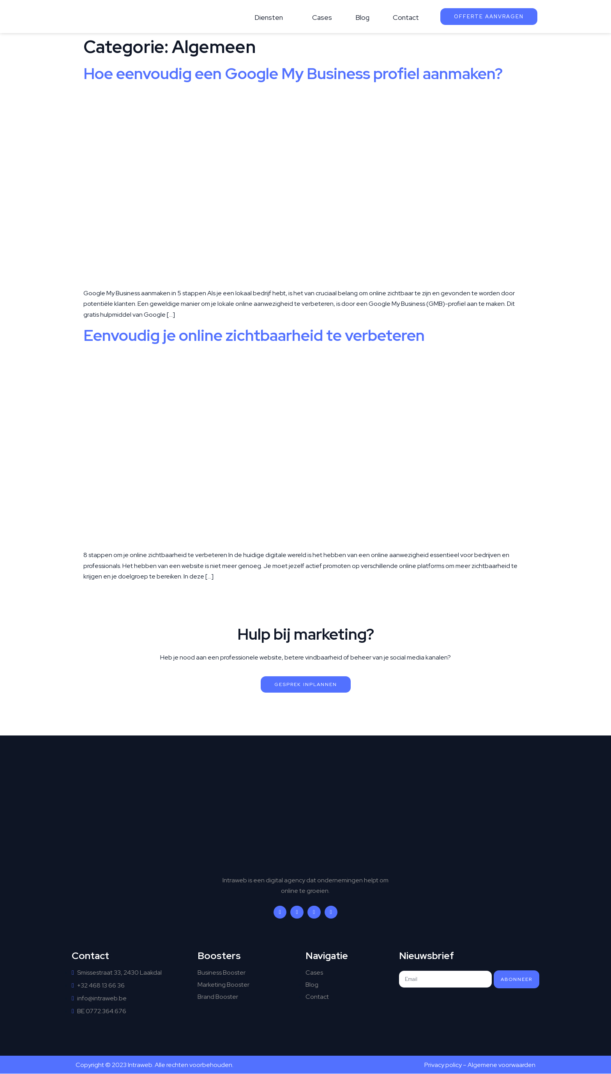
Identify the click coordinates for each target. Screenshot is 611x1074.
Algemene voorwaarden (501, 1065)
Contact (406, 17)
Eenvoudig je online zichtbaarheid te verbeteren (254, 335)
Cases (322, 17)
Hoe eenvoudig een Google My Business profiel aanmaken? (293, 73)
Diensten (268, 17)
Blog (362, 17)
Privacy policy (443, 1065)
